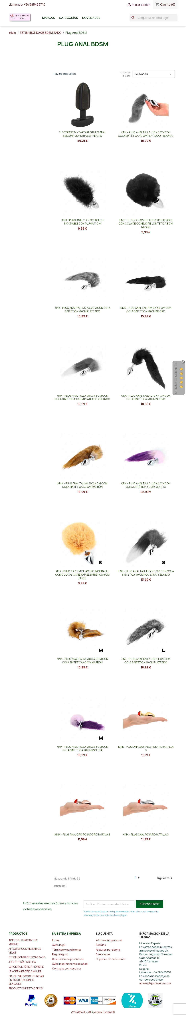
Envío (55, 940)
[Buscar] (153, 17)
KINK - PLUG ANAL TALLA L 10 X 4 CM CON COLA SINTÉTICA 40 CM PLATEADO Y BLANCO (145, 134)
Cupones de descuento (111, 959)
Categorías (68, 18)
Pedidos (101, 945)
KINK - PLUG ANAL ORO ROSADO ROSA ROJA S (82, 834)
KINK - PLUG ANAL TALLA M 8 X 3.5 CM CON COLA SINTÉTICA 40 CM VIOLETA (82, 748)
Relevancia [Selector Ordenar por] (154, 74)
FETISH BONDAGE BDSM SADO (27, 957)
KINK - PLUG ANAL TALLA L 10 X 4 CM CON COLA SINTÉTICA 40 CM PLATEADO (146, 660)
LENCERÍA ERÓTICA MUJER (25, 971)
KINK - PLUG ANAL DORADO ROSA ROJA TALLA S (145, 748)
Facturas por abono (108, 949)
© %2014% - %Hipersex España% (93, 1012)
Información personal (109, 940)
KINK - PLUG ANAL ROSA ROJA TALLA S (146, 834)
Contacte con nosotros (67, 968)
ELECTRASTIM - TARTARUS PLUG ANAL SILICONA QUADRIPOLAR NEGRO (82, 134)
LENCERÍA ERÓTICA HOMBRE (26, 966)
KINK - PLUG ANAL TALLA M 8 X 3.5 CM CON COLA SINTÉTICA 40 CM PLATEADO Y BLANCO (82, 397)
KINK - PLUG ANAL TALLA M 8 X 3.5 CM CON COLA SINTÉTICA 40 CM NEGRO (145, 309)
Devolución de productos (68, 959)
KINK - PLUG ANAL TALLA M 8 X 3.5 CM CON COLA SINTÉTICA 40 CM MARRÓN (82, 660)
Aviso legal (58, 945)
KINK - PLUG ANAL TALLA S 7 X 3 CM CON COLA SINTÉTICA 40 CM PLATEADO (82, 309)
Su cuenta (104, 934)
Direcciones (103, 954)
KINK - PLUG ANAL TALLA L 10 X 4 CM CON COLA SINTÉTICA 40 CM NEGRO (146, 397)
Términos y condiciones (67, 949)
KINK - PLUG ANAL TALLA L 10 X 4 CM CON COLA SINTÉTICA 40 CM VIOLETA (146, 485)
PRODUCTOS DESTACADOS (26, 988)
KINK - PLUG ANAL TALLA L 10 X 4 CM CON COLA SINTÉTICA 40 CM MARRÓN (82, 485)
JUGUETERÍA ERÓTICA (22, 962)
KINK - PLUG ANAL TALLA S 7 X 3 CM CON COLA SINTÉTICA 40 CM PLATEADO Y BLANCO (146, 573)
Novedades (91, 18)
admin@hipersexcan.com (155, 983)
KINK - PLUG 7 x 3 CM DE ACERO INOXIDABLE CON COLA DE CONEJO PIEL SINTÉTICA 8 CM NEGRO (146, 223)
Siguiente (165, 878)
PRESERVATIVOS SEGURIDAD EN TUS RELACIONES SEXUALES (26, 979)
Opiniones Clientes (175, 378)
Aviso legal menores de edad (70, 963)
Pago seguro (60, 954)
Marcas (48, 18)
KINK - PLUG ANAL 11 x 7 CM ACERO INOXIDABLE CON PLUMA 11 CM (82, 221)
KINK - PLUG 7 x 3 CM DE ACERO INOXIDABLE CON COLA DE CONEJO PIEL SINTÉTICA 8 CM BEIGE (82, 574)
